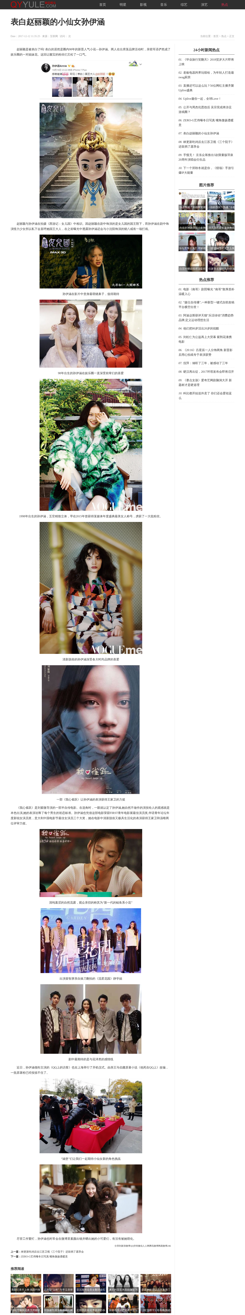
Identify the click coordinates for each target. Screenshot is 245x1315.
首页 (102, 5)
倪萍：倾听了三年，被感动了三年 (205, 363)
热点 (224, 5)
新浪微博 (125, 1246)
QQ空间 (134, 1246)
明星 (123, 5)
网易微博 (162, 1246)
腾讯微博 (153, 1246)
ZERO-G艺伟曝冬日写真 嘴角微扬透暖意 (44, 1256)
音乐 (163, 5)
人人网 (146, 1246)
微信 (140, 1246)
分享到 (118, 1246)
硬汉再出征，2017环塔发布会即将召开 (208, 371)
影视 (143, 5)
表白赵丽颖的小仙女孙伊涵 (201, 133)
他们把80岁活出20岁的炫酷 (201, 328)
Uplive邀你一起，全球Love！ (202, 98)
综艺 (184, 5)
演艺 (204, 5)
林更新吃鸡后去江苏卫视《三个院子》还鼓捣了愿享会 (52, 1251)
